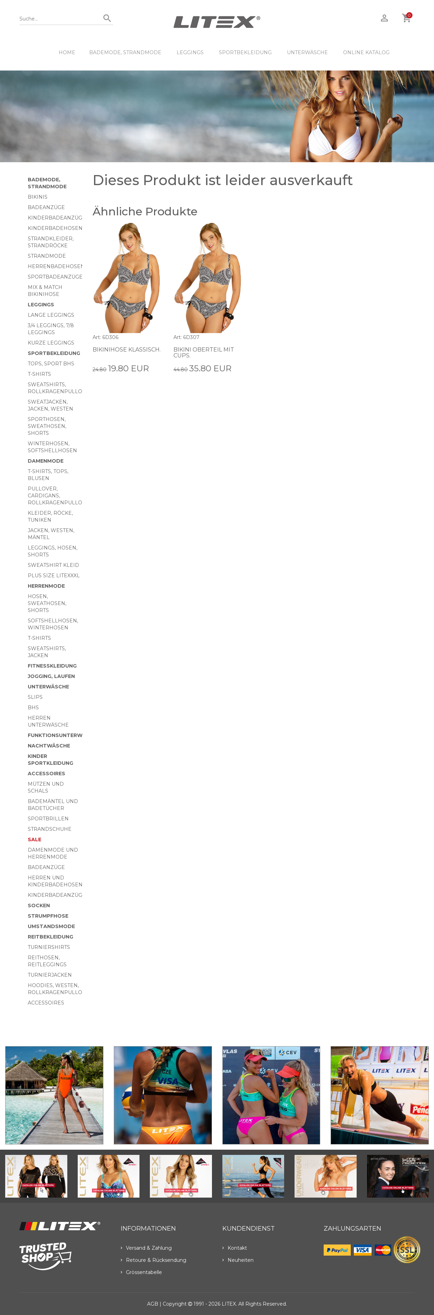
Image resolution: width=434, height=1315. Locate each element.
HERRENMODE (46, 586)
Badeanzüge (46, 207)
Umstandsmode (51, 926)
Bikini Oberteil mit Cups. (203, 352)
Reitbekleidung (50, 937)
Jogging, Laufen (51, 676)
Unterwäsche (307, 52)
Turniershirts (49, 947)
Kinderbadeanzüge (57, 218)
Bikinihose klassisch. (127, 349)
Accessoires (46, 773)
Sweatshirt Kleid (53, 565)
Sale (34, 839)
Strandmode (47, 256)
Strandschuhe (49, 829)
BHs (33, 707)
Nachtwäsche (49, 746)
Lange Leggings (51, 315)
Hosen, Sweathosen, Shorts (47, 603)
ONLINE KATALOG (366, 52)
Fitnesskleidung (52, 666)
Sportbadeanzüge (55, 277)
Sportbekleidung (245, 52)
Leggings (190, 52)
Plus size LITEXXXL (54, 575)
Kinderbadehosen (55, 228)
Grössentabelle (141, 1272)
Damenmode (45, 461)
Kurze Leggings (51, 343)
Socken (39, 905)
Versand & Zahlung (146, 1248)
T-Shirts (39, 374)
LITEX (229, 1304)
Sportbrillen (48, 819)
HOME (67, 52)
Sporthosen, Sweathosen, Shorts (47, 426)
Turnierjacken (50, 975)
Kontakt (234, 1248)
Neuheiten (238, 1260)
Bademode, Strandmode (125, 52)
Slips (35, 697)
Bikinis (38, 197)
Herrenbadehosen (56, 266)
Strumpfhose (48, 916)
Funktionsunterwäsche (64, 735)
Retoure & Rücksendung (153, 1260)
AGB (152, 1304)
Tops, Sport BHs (51, 364)
